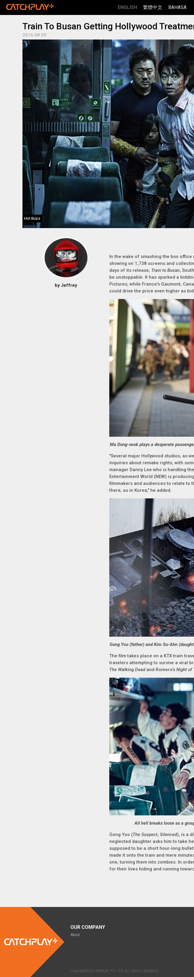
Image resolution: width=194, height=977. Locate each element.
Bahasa (177, 7)
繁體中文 (152, 7)
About (75, 935)
